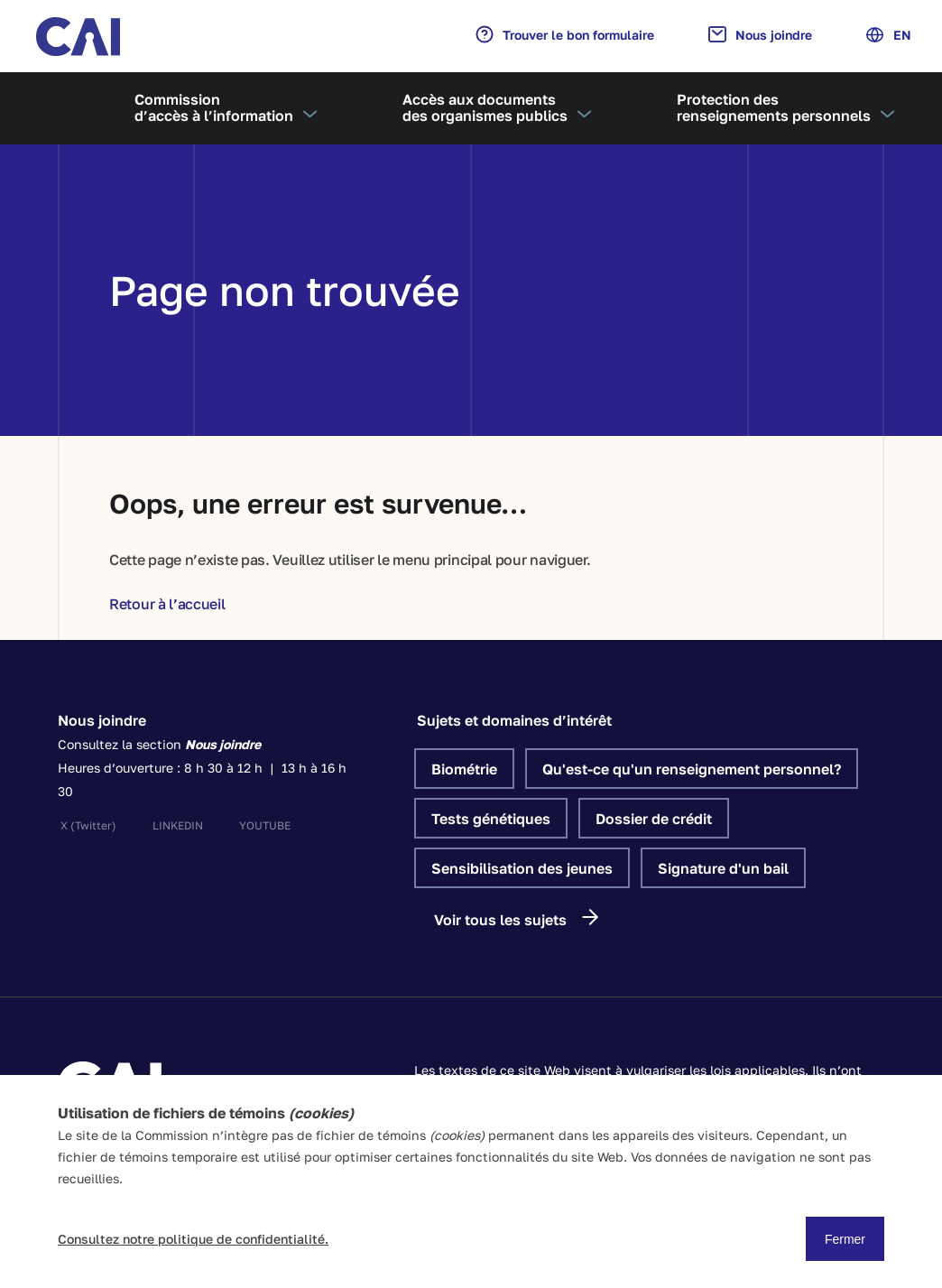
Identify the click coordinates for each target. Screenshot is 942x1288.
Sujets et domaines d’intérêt (514, 720)
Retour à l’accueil (167, 604)
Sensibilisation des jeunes (522, 868)
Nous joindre (760, 34)
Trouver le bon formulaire (565, 34)
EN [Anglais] (888, 34)
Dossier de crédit (654, 819)
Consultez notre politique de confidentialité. (193, 1238)
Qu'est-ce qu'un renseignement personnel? (691, 769)
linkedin (177, 825)
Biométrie (464, 769)
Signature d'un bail (723, 868)
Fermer (845, 1239)
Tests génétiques (490, 819)
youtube (265, 825)
